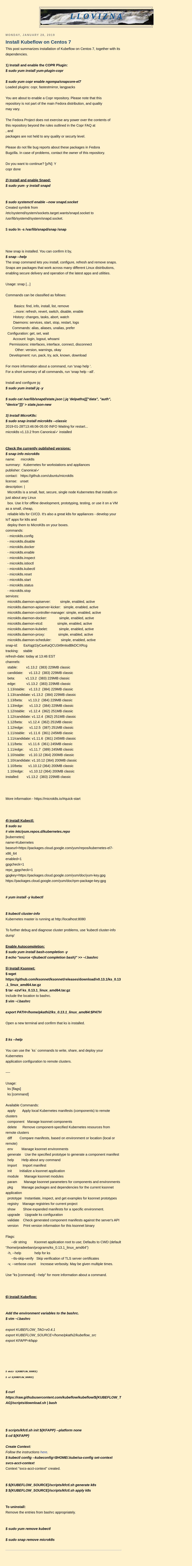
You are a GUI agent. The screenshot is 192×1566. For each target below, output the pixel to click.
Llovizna (97, 16)
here (43, 1452)
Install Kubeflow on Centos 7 (38, 42)
